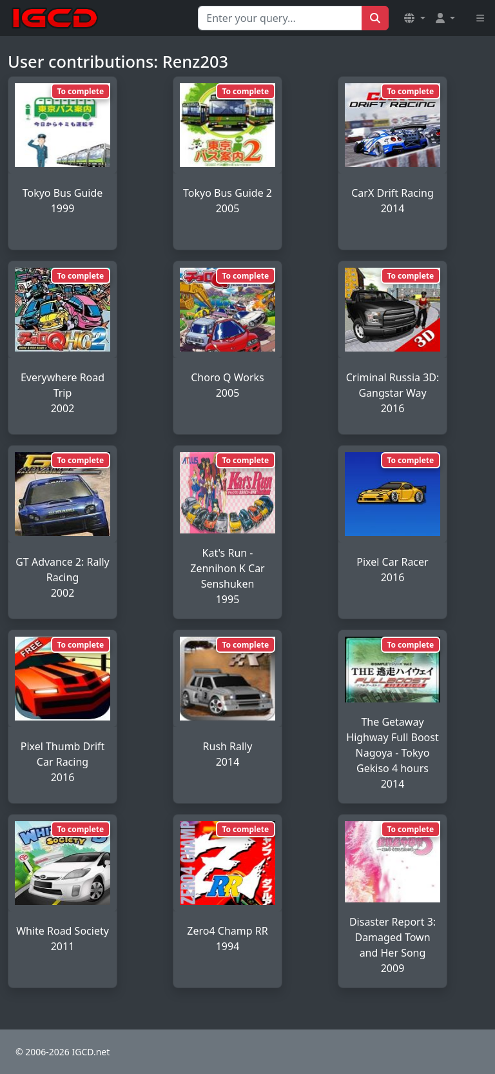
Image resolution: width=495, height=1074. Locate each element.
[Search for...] (280, 18)
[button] (414, 18)
